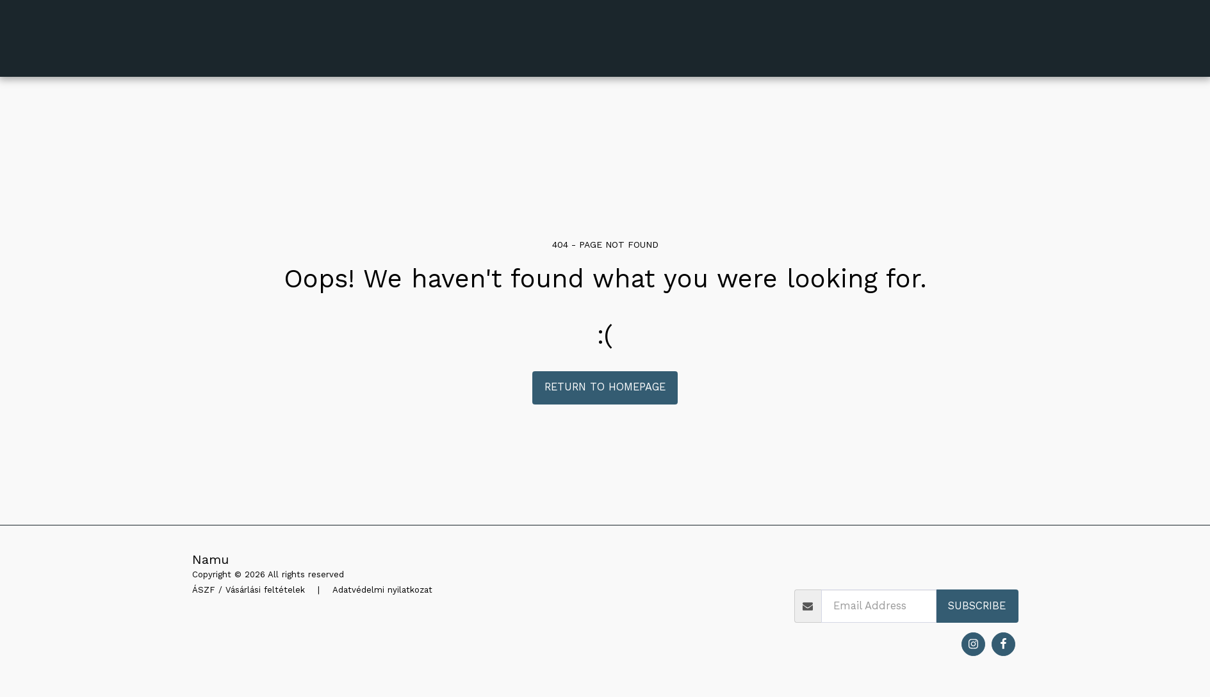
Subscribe (977, 606)
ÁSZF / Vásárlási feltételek (248, 590)
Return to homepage (605, 387)
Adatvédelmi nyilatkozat (382, 590)
